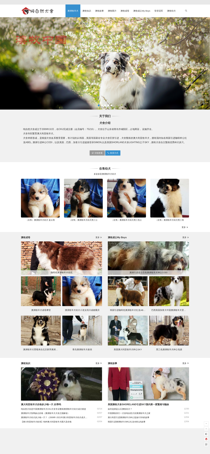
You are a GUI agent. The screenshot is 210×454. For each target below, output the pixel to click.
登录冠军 (158, 11)
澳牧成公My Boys (141, 11)
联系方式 (112, 153)
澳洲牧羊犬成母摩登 (41, 310)
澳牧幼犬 (171, 11)
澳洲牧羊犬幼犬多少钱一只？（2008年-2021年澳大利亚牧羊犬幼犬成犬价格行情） (58, 417)
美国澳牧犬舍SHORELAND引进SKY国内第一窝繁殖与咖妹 (138, 404)
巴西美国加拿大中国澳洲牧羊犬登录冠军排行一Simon (177, 310)
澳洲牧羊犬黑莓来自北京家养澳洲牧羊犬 (42, 349)
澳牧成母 (125, 11)
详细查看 (97, 153)
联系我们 (84, 23)
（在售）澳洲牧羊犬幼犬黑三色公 (126, 220)
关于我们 (71, 23)
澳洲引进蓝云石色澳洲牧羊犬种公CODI (148, 272)
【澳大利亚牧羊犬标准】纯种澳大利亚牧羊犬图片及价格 (46, 422)
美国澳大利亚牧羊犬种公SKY (128, 349)
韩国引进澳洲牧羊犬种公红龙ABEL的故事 (126, 422)
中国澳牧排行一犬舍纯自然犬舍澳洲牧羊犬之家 (129, 413)
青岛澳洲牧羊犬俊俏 (82, 349)
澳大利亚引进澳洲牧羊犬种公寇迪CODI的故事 (128, 417)
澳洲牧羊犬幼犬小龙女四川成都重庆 (82, 310)
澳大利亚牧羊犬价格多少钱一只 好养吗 (41, 404)
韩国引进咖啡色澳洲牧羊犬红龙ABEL (128, 310)
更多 (185, 227)
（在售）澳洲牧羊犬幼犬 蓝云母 (40, 220)
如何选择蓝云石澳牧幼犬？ (120, 409)
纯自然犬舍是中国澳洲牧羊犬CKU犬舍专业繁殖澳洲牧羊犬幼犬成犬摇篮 (53, 409)
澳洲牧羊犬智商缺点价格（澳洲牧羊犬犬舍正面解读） (45, 413)
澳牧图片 (112, 11)
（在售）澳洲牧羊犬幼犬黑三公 (83, 220)
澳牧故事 (99, 11)
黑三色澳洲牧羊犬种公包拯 (169, 349)
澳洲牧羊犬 (72, 11)
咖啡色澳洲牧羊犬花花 (61, 272)
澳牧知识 (86, 11)
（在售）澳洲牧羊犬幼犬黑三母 (170, 220)
